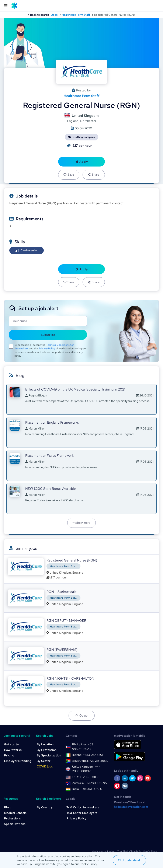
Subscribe (48, 335)
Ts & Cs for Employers (81, 813)
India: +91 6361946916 (87, 789)
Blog (7, 807)
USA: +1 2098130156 (85, 777)
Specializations (14, 824)
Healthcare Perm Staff (76, 15)
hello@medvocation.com (131, 807)
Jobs (54, 15)
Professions (12, 818)
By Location (45, 744)
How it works (13, 750)
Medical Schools (15, 813)
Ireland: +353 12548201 (87, 755)
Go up (81, 715)
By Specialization (49, 755)
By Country (45, 807)
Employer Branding (17, 761)
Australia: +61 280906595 (89, 783)
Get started (12, 744)
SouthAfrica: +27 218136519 (90, 761)
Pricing (9, 755)
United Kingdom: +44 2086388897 (86, 769)
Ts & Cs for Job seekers (82, 807)
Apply (81, 162)
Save (68, 174)
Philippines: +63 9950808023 (82, 746)
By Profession (46, 750)
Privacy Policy (47, 348)
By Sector (44, 761)
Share (93, 174)
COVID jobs (45, 766)
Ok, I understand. (129, 860)
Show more (82, 523)
